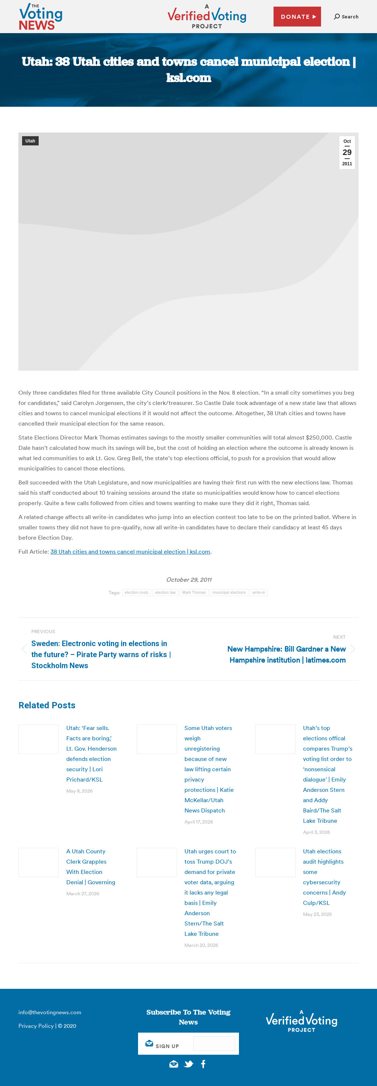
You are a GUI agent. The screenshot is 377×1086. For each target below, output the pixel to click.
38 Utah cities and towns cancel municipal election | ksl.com (130, 551)
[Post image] (38, 739)
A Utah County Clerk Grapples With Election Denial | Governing (90, 866)
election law (165, 592)
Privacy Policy (36, 1025)
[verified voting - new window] (206, 29)
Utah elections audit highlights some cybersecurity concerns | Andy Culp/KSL (324, 876)
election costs (137, 592)
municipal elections (229, 592)
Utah (30, 141)
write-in (259, 592)
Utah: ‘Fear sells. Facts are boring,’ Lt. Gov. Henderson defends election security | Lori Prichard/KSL (91, 753)
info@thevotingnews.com (49, 1012)
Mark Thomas (194, 592)
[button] (346, 17)
